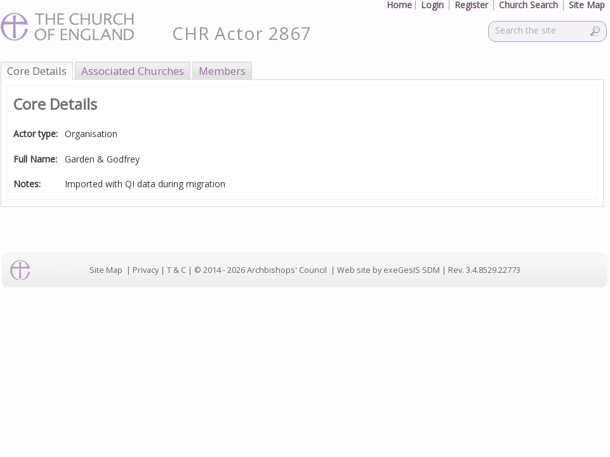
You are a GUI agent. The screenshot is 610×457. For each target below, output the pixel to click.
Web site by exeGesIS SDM (388, 270)
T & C (176, 270)
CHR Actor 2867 (242, 33)
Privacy (146, 270)
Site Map (106, 270)
